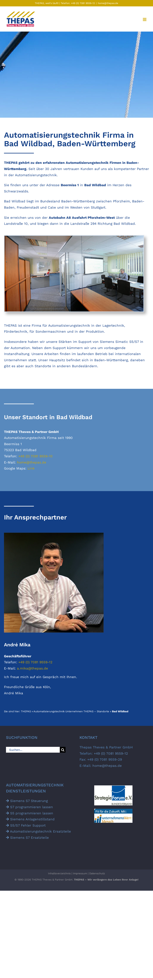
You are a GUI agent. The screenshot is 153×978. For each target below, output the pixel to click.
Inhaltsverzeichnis (59, 873)
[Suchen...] (33, 750)
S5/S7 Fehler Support (26, 825)
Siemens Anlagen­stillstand (30, 819)
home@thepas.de (108, 3)
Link (31, 468)
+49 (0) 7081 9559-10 (35, 456)
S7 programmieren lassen (29, 807)
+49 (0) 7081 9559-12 (82, 3)
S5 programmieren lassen (29, 813)
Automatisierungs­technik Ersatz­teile (38, 831)
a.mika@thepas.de (32, 668)
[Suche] (63, 750)
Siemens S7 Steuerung (27, 801)
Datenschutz (97, 873)
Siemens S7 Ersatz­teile (27, 838)
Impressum (80, 873)
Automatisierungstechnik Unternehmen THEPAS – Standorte (71, 711)
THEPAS (26, 711)
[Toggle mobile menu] (145, 19)
